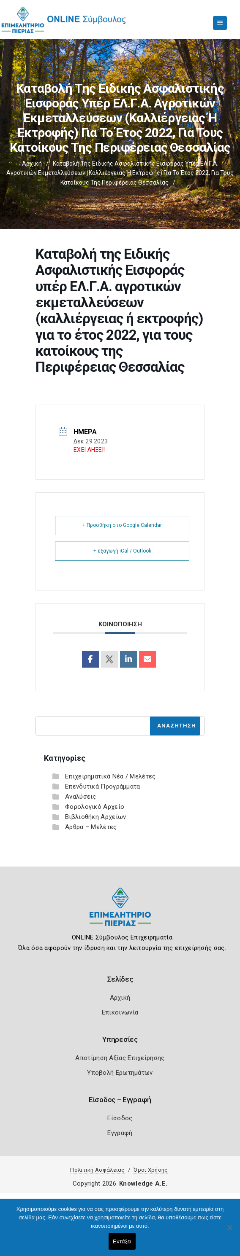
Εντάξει (122, 1241)
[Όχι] (229, 1231)
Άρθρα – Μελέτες (91, 827)
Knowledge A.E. (143, 1183)
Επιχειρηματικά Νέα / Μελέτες (110, 776)
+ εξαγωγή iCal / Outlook (122, 551)
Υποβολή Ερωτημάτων (120, 1072)
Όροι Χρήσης (150, 1170)
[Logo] (120, 913)
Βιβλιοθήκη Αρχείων (95, 817)
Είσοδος (119, 1118)
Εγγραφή (119, 1133)
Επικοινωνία (120, 1012)
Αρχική (32, 163)
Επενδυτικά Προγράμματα (102, 786)
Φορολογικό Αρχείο (94, 806)
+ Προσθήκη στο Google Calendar (122, 525)
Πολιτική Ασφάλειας (97, 1170)
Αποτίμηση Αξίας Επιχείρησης (119, 1058)
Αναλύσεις (80, 796)
